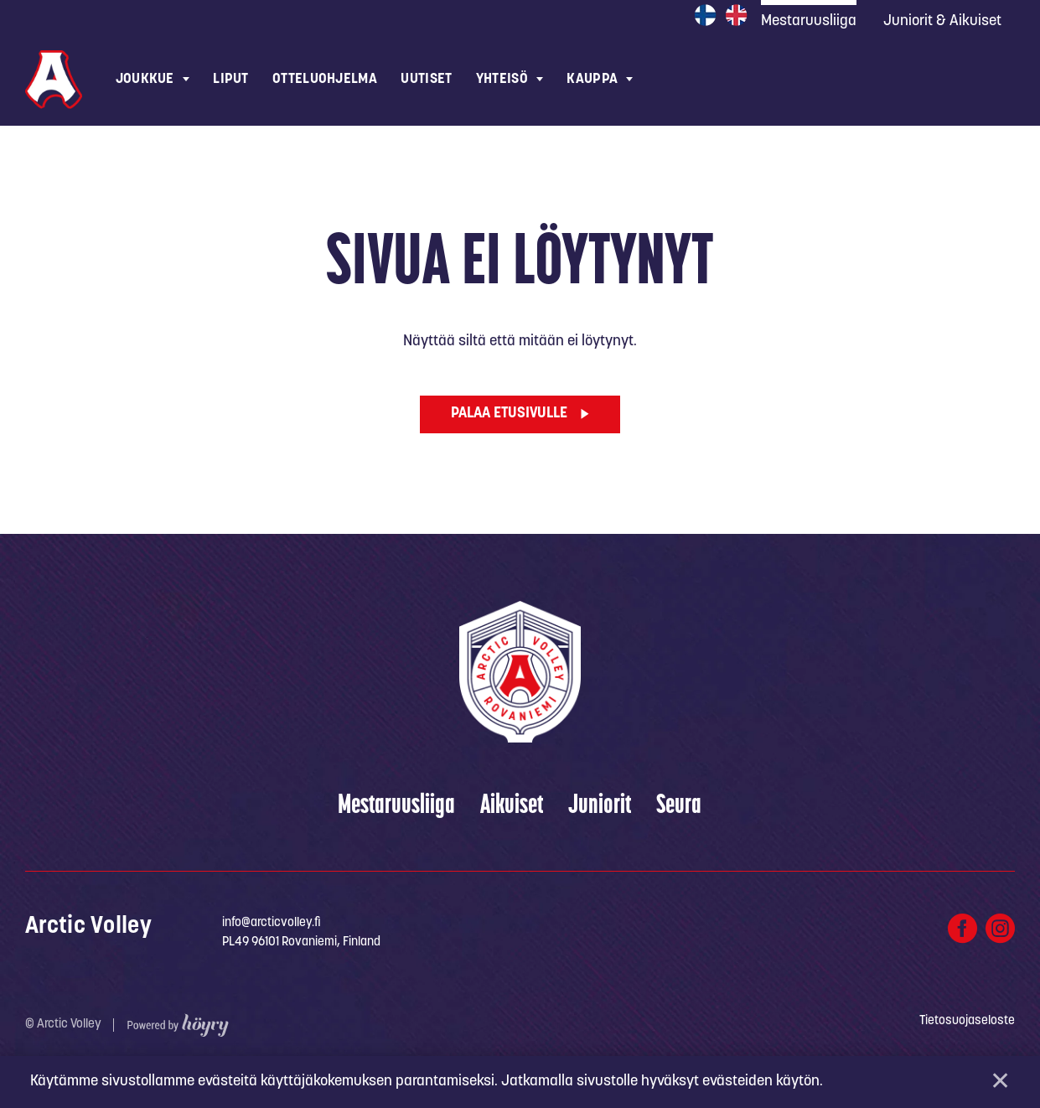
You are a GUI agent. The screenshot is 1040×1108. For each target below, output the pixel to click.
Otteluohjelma (324, 79)
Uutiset (426, 79)
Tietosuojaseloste (967, 1023)
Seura (678, 808)
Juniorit (599, 808)
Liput (230, 79)
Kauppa (592, 79)
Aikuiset (511, 808)
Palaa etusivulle (509, 415)
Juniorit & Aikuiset (942, 21)
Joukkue (145, 79)
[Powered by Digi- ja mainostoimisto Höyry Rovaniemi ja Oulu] (178, 1023)
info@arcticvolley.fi (271, 925)
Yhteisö (502, 79)
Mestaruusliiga (396, 808)
